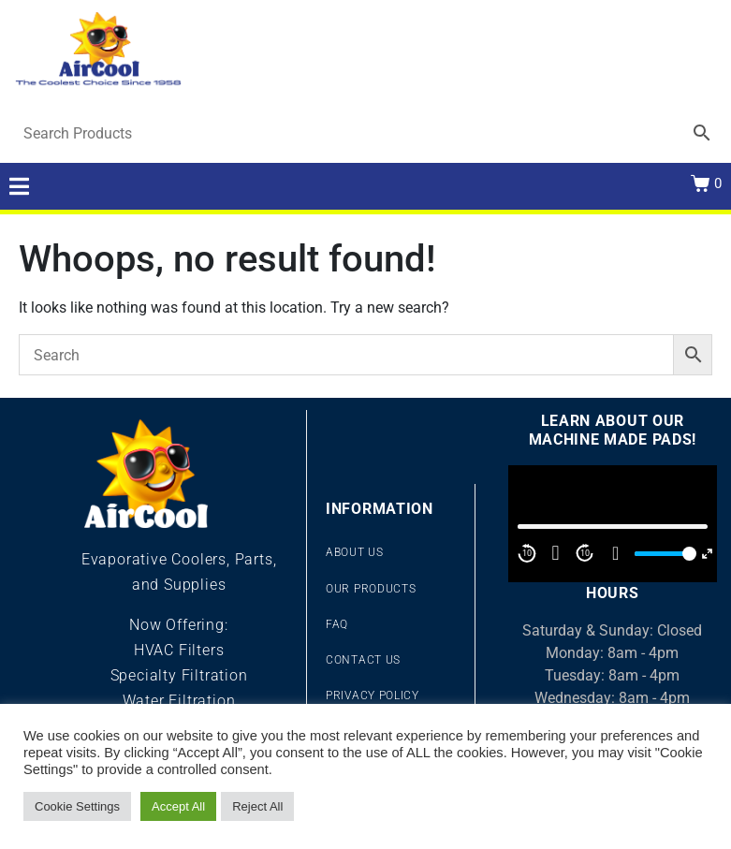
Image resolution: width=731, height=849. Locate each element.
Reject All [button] (257, 806)
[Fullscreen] (707, 554)
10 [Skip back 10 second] (527, 553)
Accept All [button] (178, 806)
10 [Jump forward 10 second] (585, 553)
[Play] (556, 553)
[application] (612, 524)
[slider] (663, 553)
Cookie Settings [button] (77, 806)
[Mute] (616, 553)
